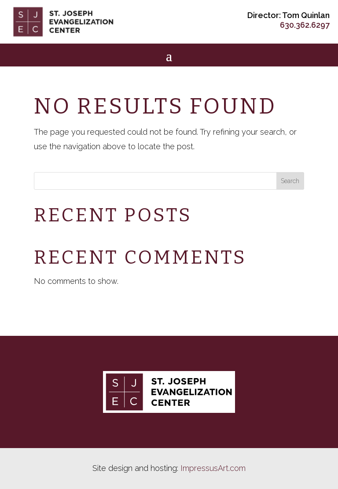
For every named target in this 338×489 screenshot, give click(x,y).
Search (290, 180)
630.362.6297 (305, 24)
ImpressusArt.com (213, 468)
